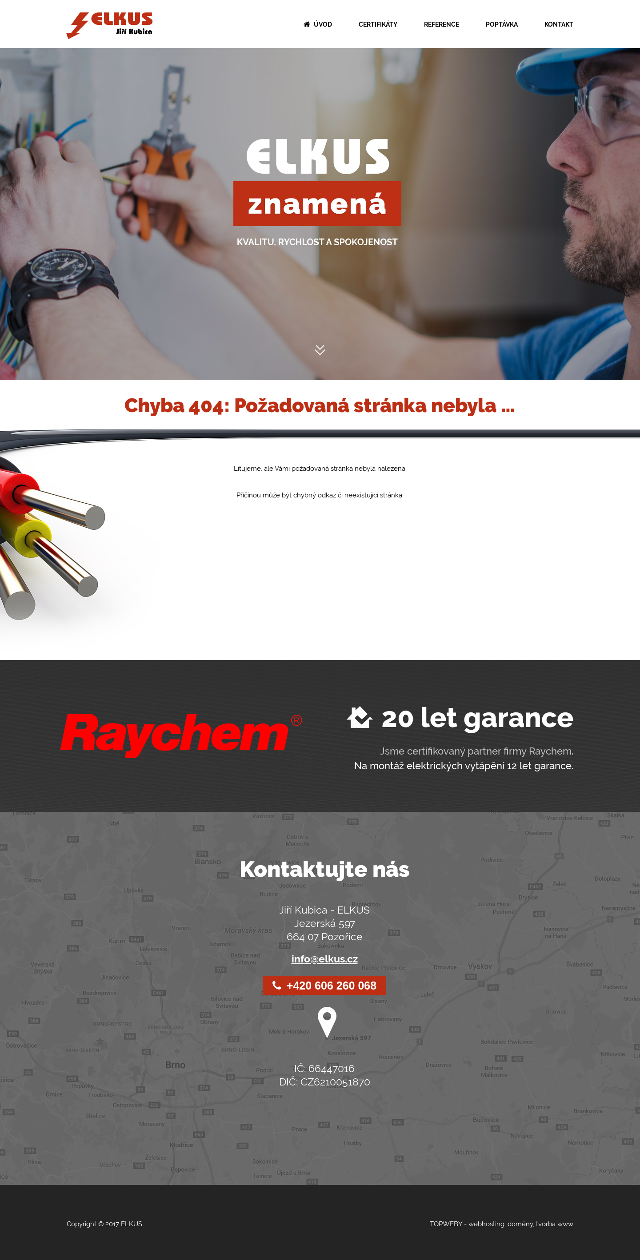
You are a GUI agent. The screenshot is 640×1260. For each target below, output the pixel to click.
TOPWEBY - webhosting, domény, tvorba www (501, 1224)
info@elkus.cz (325, 959)
